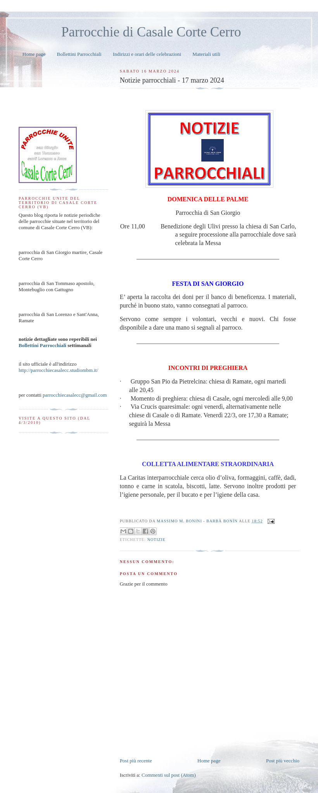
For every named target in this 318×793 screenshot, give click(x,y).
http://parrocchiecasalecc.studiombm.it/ (58, 370)
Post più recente (136, 761)
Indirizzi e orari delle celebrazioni (147, 54)
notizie (156, 539)
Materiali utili (206, 54)
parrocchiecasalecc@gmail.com (75, 395)
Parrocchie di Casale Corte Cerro (151, 32)
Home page (34, 54)
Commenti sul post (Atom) (169, 775)
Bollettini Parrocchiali (79, 54)
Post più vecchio (282, 761)
